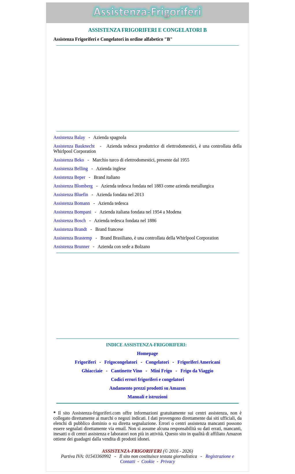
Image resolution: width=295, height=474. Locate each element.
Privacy (167, 461)
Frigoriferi (85, 362)
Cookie (147, 461)
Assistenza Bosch (69, 220)
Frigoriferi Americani (199, 362)
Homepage (147, 353)
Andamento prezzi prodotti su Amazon (147, 388)
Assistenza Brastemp (72, 237)
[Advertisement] (147, 88)
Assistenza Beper (69, 177)
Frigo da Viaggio (196, 370)
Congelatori (157, 362)
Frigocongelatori (120, 362)
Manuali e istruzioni (147, 396)
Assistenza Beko (68, 159)
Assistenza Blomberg (73, 185)
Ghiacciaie (92, 370)
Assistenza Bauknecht (74, 146)
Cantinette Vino (126, 370)
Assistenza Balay (69, 137)
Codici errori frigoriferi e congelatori (147, 379)
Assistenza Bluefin (70, 194)
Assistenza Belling (70, 168)
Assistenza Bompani (72, 211)
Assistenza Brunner (71, 246)
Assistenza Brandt (70, 229)
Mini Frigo (161, 370)
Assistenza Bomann (71, 203)
